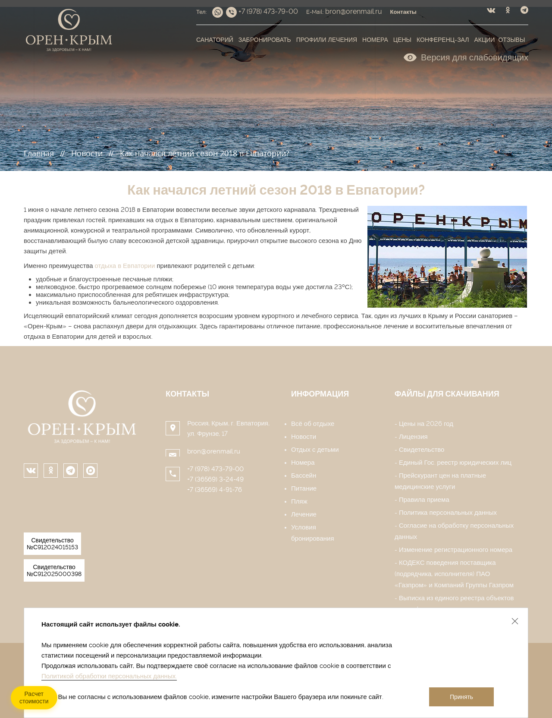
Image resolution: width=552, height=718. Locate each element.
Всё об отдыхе (312, 424)
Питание (304, 488)
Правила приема (424, 500)
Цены (402, 39)
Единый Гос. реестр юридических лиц (455, 462)
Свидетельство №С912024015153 (52, 544)
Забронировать (264, 39)
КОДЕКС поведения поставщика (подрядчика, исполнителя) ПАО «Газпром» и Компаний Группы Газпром (454, 574)
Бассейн (303, 475)
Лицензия (413, 437)
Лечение (304, 514)
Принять (462, 697)
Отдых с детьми (315, 449)
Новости (87, 153)
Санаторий (214, 39)
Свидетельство (421, 449)
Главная (39, 153)
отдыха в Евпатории (125, 266)
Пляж (299, 501)
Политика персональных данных (448, 512)
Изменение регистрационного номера (455, 550)
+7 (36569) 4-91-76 (214, 490)
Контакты (187, 393)
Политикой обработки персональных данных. (109, 676)
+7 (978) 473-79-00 (215, 469)
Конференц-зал (443, 39)
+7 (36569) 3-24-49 (215, 479)
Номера (375, 39)
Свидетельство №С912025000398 (54, 570)
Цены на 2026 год (426, 424)
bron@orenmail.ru (213, 451)
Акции (484, 39)
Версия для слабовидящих (466, 56)
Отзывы (511, 39)
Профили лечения (326, 39)
